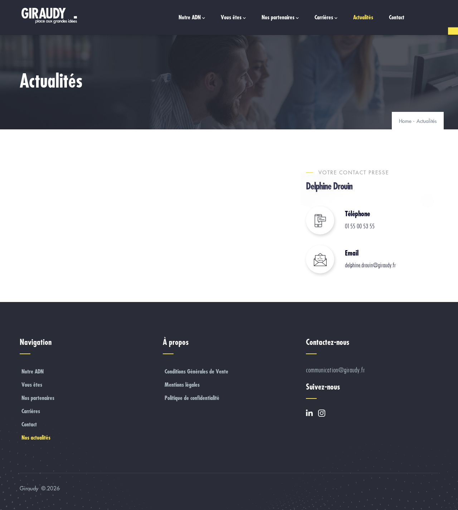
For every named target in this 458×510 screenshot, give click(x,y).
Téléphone (357, 213)
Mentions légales (182, 384)
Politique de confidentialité (192, 397)
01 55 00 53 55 (360, 226)
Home (405, 121)
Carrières (326, 18)
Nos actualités (35, 437)
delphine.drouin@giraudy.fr (370, 265)
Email (352, 252)
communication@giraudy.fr (335, 370)
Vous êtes (233, 18)
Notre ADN (192, 18)
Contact (396, 17)
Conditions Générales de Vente (196, 371)
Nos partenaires (280, 18)
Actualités (363, 17)
